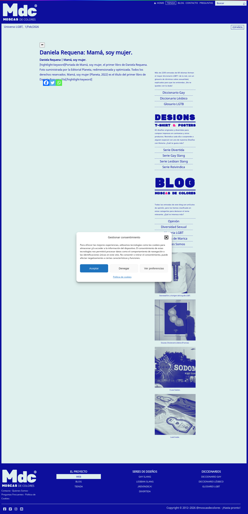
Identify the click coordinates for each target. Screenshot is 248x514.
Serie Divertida (173, 150)
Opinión (173, 221)
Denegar (124, 268)
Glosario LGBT (211, 486)
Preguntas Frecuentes (12, 494)
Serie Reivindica (173, 167)
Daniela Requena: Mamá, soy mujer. (86, 52)
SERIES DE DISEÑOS (144, 471)
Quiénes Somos (174, 244)
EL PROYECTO (78, 471)
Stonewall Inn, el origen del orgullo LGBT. (174, 295)
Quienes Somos (20, 490)
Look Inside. (174, 437)
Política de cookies (122, 276)
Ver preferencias (154, 268)
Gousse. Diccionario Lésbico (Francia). (175, 343)
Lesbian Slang (144, 481)
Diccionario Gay (174, 92)
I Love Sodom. (175, 390)
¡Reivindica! (145, 486)
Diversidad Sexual (173, 227)
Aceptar (94, 268)
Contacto (6, 490)
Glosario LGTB (174, 104)
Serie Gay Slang (174, 155)
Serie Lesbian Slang (174, 161)
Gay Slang (145, 476)
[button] (166, 237)
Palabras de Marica (173, 238)
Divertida (145, 491)
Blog (78, 481)
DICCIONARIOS (211, 471)
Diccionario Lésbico (173, 98)
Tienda (79, 486)
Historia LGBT (173, 233)
